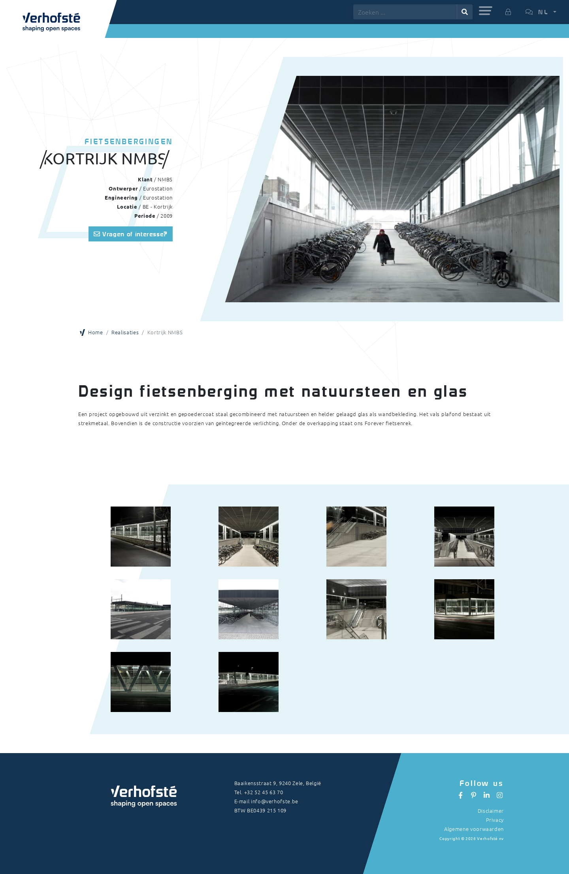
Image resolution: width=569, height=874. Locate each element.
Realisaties (125, 332)
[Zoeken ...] (405, 11)
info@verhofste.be (274, 801)
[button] (486, 10)
